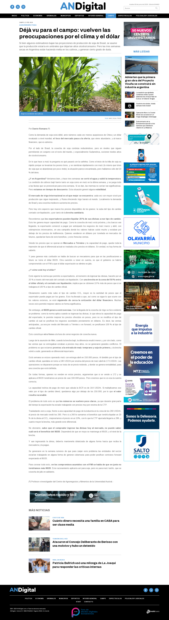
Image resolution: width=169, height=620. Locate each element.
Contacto (88, 601)
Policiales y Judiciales (146, 16)
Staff (78, 601)
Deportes (79, 16)
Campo (111, 16)
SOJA (114, 118)
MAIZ (110, 118)
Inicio (14, 16)
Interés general (96, 16)
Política (25, 16)
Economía (37, 16)
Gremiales (51, 16)
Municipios (66, 16)
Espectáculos (125, 16)
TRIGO (119, 118)
